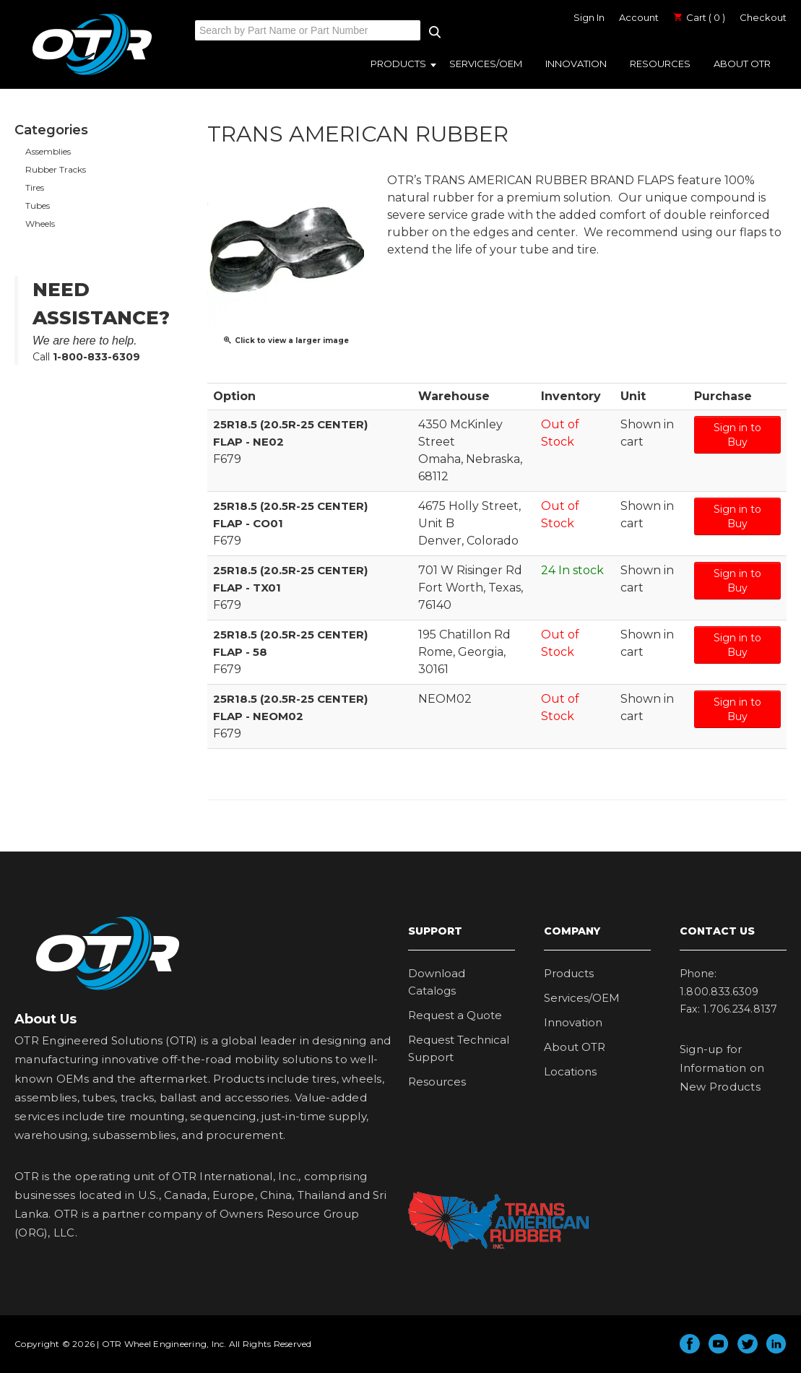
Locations (570, 1071)
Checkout (763, 17)
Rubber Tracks (55, 169)
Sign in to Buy (737, 435)
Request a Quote (455, 1015)
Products (398, 63)
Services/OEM (485, 63)
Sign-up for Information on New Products (722, 1068)
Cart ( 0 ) (699, 17)
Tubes (37, 205)
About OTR (742, 63)
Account (639, 17)
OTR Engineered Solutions (92, 74)
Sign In (589, 17)
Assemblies (48, 151)
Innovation (576, 63)
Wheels (40, 223)
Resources (660, 63)
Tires (34, 187)
